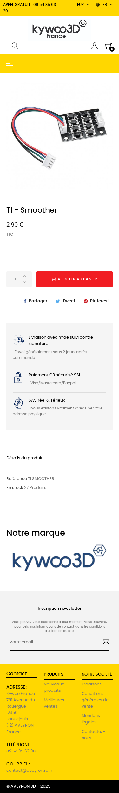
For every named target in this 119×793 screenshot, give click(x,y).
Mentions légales (91, 719)
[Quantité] (19, 279)
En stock (14, 488)
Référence (16, 479)
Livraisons (92, 684)
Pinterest (99, 301)
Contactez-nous (93, 735)
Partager (38, 301)
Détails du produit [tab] (24, 458)
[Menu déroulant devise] (104, 4)
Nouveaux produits (54, 687)
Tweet (69, 301)
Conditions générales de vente (95, 700)
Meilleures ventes (54, 703)
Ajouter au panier (74, 279)
